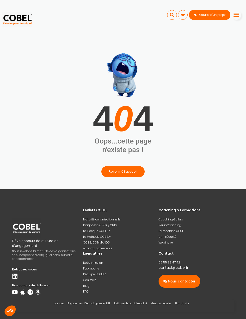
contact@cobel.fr (173, 267)
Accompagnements (97, 248)
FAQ (86, 291)
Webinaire (166, 242)
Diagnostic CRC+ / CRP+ (100, 225)
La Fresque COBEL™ (96, 231)
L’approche (91, 268)
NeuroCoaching (170, 225)
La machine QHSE (171, 231)
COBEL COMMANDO (96, 242)
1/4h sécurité (167, 237)
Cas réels (89, 280)
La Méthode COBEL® (97, 237)
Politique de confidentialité (130, 303)
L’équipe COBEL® (94, 274)
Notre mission (93, 263)
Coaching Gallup (171, 219)
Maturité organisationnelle (102, 219)
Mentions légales (161, 303)
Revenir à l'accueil (123, 171)
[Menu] (236, 15)
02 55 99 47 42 (169, 262)
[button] (172, 15)
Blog (86, 286)
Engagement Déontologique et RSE (89, 303)
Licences (59, 303)
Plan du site (182, 303)
